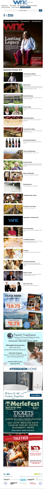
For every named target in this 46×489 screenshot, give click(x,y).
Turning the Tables (29, 129)
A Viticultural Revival (29, 140)
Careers (33, 476)
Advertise (21, 476)
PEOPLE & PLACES (6, 7)
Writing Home (27, 184)
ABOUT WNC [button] (5, 5)
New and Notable (28, 173)
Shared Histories (28, 96)
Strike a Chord (27, 272)
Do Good (25, 250)
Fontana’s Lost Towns (29, 206)
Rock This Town (28, 283)
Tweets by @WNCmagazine (8, 467)
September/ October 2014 (30, 217)
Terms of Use (41, 476)
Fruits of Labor (27, 162)
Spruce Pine (26, 85)
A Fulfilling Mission (29, 239)
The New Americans (29, 261)
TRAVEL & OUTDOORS (31, 5)
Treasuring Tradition (29, 74)
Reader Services (25, 476)
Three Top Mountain (29, 151)
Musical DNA (27, 107)
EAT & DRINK (13, 5)
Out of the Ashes (28, 228)
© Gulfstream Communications (8, 476)
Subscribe (36, 476)
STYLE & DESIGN (15, 7)
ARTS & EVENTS (21, 5)
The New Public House (29, 195)
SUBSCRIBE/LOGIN (25, 7)
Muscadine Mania (28, 118)
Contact (30, 476)
